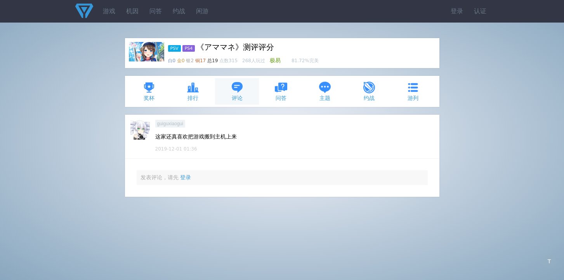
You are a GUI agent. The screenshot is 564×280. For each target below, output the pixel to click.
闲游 (202, 11)
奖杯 (149, 91)
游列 (413, 91)
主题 (325, 91)
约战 (179, 11)
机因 (132, 11)
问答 (155, 11)
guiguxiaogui (170, 123)
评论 (237, 91)
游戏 (109, 11)
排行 (193, 91)
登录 (457, 11)
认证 (480, 11)
